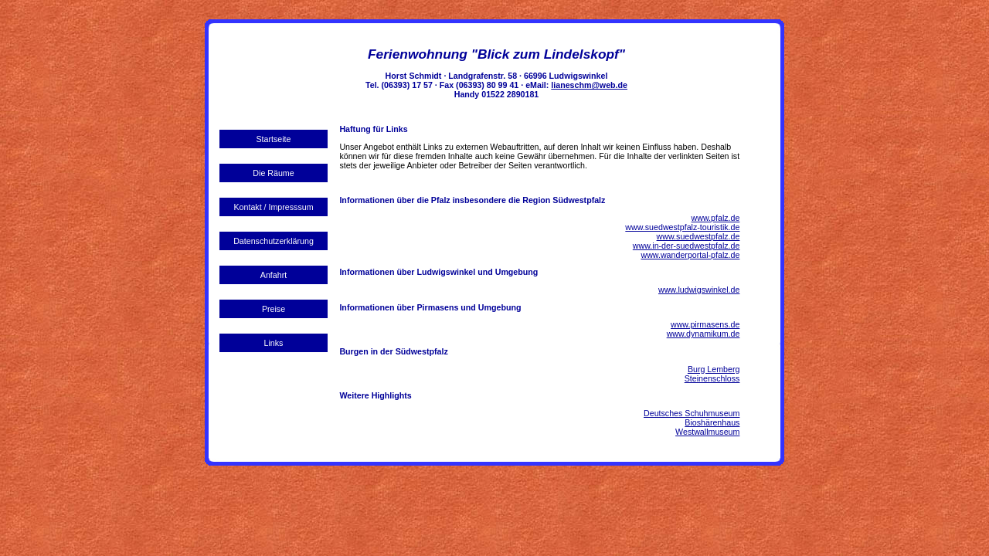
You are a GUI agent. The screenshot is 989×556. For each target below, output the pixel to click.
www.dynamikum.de (703, 333)
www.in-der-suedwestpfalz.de (686, 245)
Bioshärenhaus (712, 422)
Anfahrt (273, 275)
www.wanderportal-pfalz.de (690, 254)
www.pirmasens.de (705, 324)
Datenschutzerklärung (273, 241)
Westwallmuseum (707, 431)
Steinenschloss (712, 378)
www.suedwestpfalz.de (698, 236)
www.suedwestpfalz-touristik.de (682, 227)
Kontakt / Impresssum (273, 207)
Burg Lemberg (714, 369)
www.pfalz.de (716, 217)
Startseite (273, 139)
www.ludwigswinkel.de (698, 289)
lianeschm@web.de (589, 85)
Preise (273, 309)
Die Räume (273, 173)
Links (274, 343)
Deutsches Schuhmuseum (691, 413)
